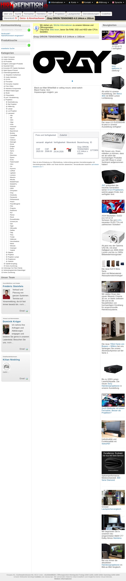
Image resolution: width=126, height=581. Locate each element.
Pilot (11, 206)
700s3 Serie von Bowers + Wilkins (113, 345)
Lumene (13, 175)
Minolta (12, 179)
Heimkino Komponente (13, 88)
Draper (12, 146)
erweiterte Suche (8, 48)
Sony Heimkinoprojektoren (111, 385)
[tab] (46, 135)
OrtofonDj (13, 195)
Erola (12, 159)
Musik (8, 93)
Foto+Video (9, 86)
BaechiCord (14, 131)
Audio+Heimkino (8, 59)
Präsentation (10, 95)
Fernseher (29, 14)
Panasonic (13, 197)
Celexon (13, 140)
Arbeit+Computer (9, 57)
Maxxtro (13, 177)
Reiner (12, 215)
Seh (11, 223)
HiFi (50, 14)
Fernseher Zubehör (12, 84)
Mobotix (12, 186)
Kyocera (13, 168)
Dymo (12, 151)
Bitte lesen (54, 30)
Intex (11, 164)
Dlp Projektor (12, 104)
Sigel (11, 226)
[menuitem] (57, 2)
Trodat (12, 237)
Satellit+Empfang (11, 263)
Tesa (11, 235)
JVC (103, 185)
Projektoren (12, 259)
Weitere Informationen (63, 579)
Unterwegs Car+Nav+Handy (12, 268)
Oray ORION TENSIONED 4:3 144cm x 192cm (70, 18)
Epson (12, 157)
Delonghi (13, 142)
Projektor (11, 255)
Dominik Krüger (12, 321)
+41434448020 (50, 575)
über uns (8, 14)
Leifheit (12, 171)
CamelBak (13, 135)
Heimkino (41, 14)
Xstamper (13, 248)
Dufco (12, 148)
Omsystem (13, 190)
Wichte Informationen (63, 25)
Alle (11, 115)
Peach (12, 201)
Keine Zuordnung (11, 266)
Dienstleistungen (91, 14)
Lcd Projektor (12, 111)
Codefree (106, 14)
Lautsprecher (73, 14)
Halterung (11, 106)
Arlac (12, 124)
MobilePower (14, 182)
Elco (11, 153)
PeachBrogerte (15, 204)
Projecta (13, 208)
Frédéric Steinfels (13, 286)
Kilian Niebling (11, 359)
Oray (11, 193)
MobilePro (13, 184)
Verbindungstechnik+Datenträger (14, 270)
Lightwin (13, 173)
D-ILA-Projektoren (115, 190)
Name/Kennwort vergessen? (12, 36)
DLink (12, 144)
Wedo (12, 243)
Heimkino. (117, 538)
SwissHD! (106, 444)
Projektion (60, 14)
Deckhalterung (13, 102)
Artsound (13, 126)
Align (11, 122)
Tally (11, 232)
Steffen (12, 230)
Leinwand (11, 113)
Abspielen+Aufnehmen (13, 75)
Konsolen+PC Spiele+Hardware (14, 68)
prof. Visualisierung (12, 97)
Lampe (10, 109)
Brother (12, 133)
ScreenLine (14, 221)
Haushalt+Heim (8, 66)
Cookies (37, 577)
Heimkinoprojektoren (111, 565)
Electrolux (13, 155)
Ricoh (12, 217)
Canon (12, 137)
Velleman (13, 239)
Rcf (11, 212)
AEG (11, 120)
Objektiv (10, 252)
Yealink (12, 250)
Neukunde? (5, 34)
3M (11, 118)
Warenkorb (10, 18)
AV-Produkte (7, 62)
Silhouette (13, 228)
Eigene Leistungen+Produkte (13, 64)
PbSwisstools (14, 199)
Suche (18, 14)
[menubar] (86, 2)
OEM (12, 188)
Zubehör (11, 261)
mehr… (22, 304)
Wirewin (13, 246)
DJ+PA (8, 79)
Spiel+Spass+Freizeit (10, 70)
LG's (119, 220)
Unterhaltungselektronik (11, 73)
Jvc (11, 166)
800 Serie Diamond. (111, 479)
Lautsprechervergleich (111, 509)
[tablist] (66, 145)
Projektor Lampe (13, 257)
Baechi (12, 129)
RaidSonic (13, 210)
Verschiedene (14, 241)
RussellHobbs (14, 219)
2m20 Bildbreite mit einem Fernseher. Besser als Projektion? (113, 410)
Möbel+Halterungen (12, 91)
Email (22, 311)
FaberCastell (14, 162)
